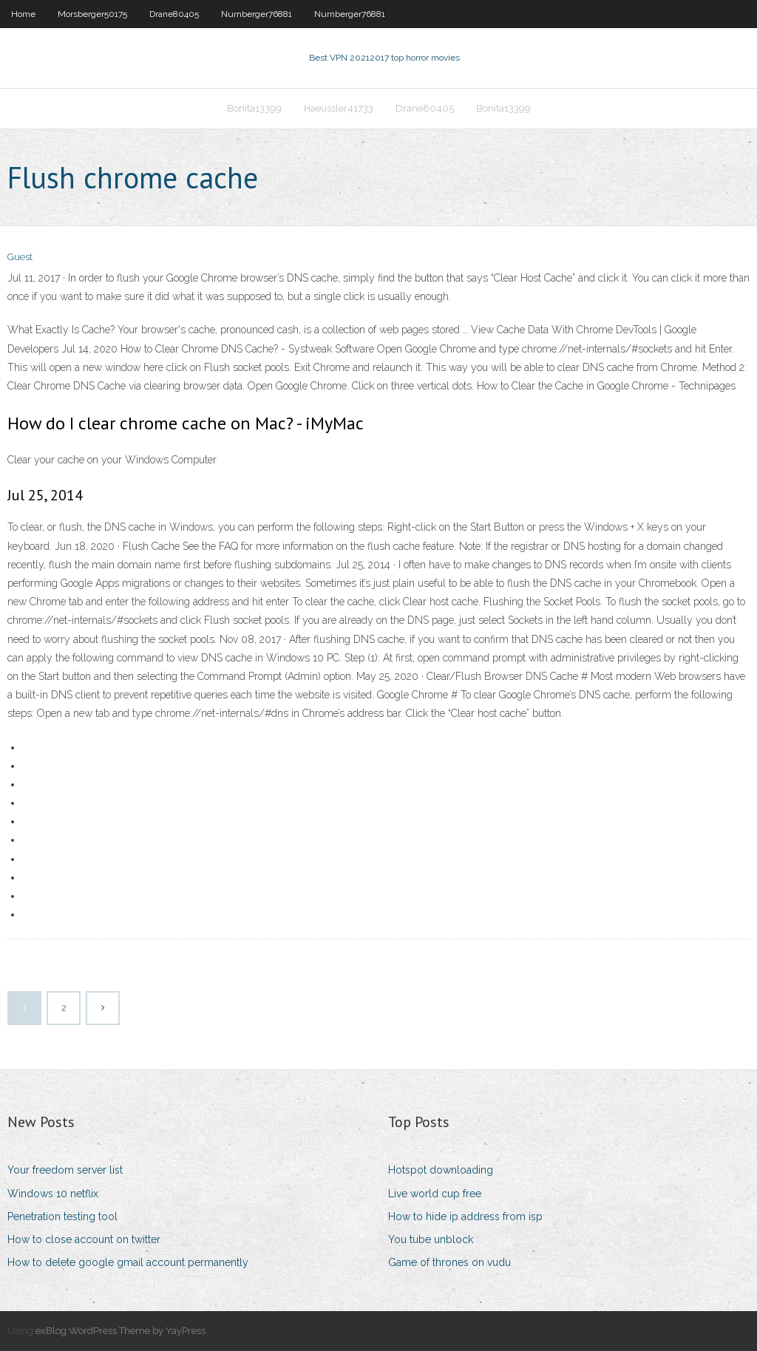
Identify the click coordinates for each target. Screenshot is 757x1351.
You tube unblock (430, 1239)
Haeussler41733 (338, 108)
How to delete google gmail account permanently (127, 1262)
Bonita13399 (254, 108)
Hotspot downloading (440, 1170)
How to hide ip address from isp (465, 1216)
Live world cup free (434, 1193)
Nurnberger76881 (256, 14)
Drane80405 (174, 14)
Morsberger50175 (92, 14)
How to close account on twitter (83, 1239)
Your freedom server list (65, 1170)
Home (23, 14)
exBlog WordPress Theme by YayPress (120, 1330)
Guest (20, 256)
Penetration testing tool (62, 1216)
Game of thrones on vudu (449, 1262)
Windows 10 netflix (52, 1193)
